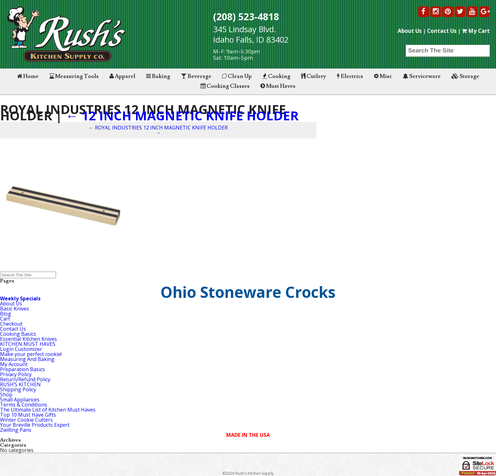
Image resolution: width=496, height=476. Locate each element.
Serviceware (422, 76)
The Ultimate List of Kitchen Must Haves (48, 409)
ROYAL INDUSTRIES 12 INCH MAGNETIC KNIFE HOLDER (161, 127)
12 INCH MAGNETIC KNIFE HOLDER (182, 115)
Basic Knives (14, 308)
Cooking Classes (225, 86)
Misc (383, 76)
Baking (158, 76)
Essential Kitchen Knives (28, 338)
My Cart (476, 30)
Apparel (122, 76)
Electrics (350, 76)
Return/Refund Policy (25, 379)
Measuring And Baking (27, 359)
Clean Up (237, 76)
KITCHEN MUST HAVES (27, 343)
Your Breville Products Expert (35, 424)
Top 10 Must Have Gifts (28, 414)
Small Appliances (20, 399)
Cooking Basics (18, 333)
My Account (14, 364)
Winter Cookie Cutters (26, 419)
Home (28, 76)
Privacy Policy (16, 374)
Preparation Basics (22, 369)
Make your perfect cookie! (31, 354)
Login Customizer (21, 349)
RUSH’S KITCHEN (20, 384)
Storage (465, 76)
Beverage (196, 76)
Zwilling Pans (15, 429)
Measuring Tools (74, 76)
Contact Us (441, 30)
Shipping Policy (18, 389)
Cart (5, 318)
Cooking (276, 76)
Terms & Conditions (23, 404)
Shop (6, 394)
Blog (5, 313)
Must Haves (277, 86)
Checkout (11, 323)
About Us (410, 30)
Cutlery (313, 76)
